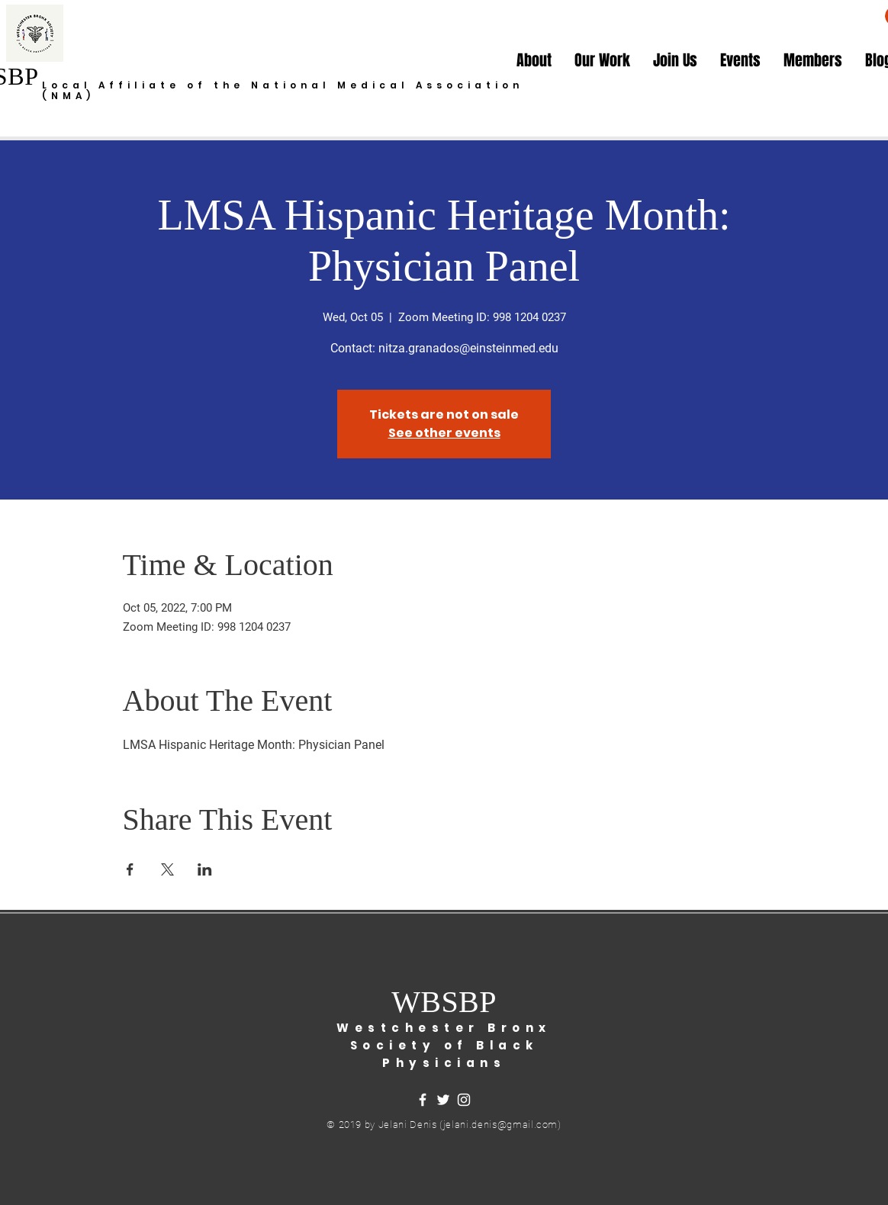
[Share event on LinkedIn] (205, 869)
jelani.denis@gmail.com (500, 1124)
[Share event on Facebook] (130, 869)
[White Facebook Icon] (422, 1099)
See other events (444, 433)
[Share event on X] (167, 869)
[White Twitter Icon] (443, 1099)
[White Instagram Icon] (463, 1099)
